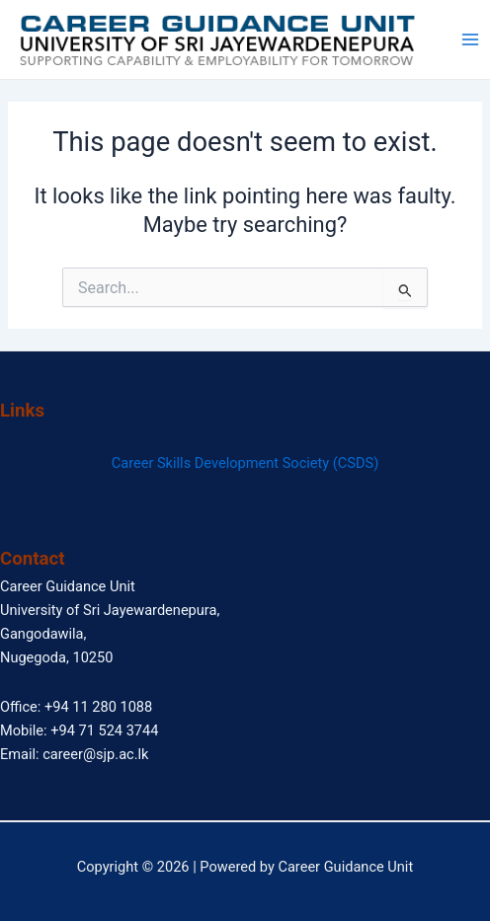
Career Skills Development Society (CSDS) (245, 463)
